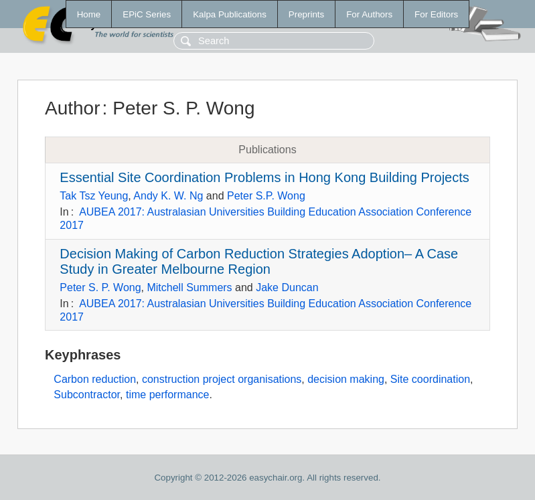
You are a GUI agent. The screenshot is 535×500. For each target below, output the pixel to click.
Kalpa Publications (229, 14)
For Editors (436, 14)
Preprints (306, 14)
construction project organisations (221, 379)
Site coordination (430, 379)
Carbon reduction (95, 379)
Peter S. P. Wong (100, 287)
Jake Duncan (287, 287)
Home (89, 14)
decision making (345, 379)
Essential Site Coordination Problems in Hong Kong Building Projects (264, 177)
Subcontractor (87, 394)
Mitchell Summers (189, 287)
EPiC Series (147, 14)
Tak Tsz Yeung (94, 195)
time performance (168, 394)
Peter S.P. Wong (266, 195)
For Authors (369, 14)
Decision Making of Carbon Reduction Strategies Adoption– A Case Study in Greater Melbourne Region (259, 261)
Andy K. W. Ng (168, 195)
